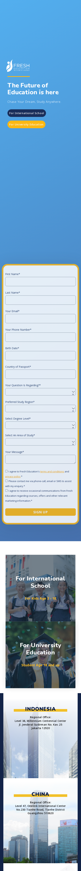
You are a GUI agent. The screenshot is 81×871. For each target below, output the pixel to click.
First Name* (12, 319)
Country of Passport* (18, 412)
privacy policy (12, 522)
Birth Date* (12, 393)
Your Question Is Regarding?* (23, 430)
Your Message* (14, 497)
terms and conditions (52, 517)
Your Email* (12, 356)
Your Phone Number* (18, 375)
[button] (26, 113)
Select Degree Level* (18, 464)
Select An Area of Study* (20, 481)
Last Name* (12, 338)
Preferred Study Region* (20, 447)
